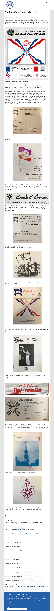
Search (8, 607)
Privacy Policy (10, 604)
